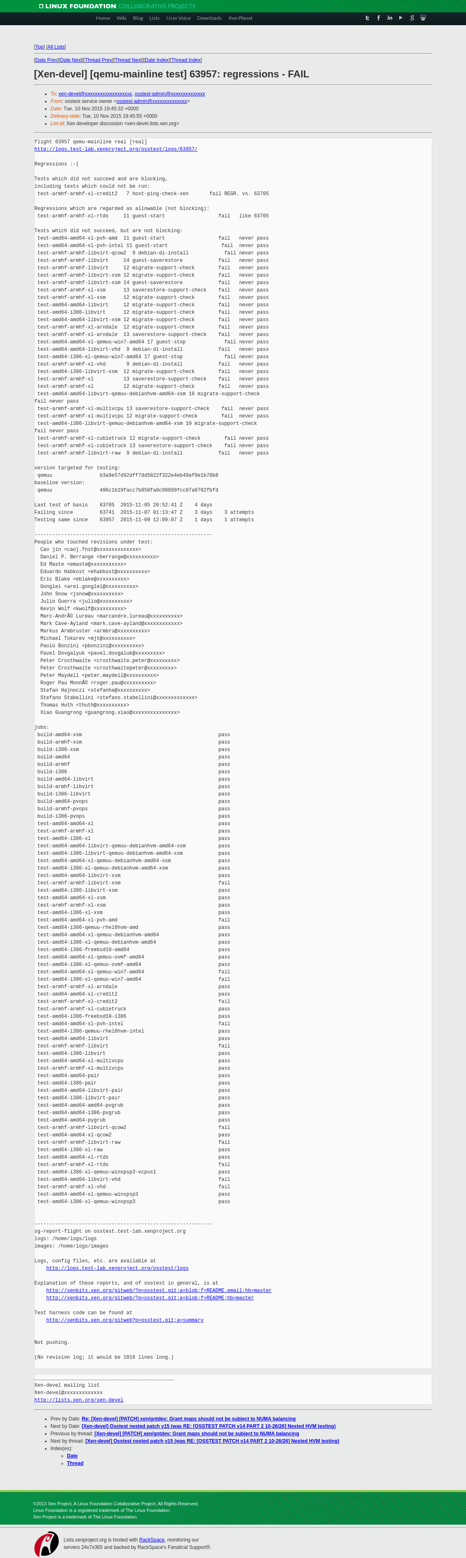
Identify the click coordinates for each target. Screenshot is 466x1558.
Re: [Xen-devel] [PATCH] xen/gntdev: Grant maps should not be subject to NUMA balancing (189, 1419)
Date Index (157, 60)
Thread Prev (98, 60)
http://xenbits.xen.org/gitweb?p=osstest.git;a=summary (125, 1320)
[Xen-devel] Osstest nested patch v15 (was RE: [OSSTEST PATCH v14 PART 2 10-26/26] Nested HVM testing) (209, 1426)
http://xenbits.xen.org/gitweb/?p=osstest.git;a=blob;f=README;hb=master (150, 1297)
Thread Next (128, 60)
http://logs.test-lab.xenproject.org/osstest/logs (117, 1268)
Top (39, 47)
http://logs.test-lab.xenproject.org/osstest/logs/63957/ (116, 149)
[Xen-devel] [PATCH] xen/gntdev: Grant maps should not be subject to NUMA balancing (196, 1434)
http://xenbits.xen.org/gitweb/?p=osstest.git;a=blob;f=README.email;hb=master (159, 1290)
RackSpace (151, 1540)
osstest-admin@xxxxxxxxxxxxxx (170, 94)
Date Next (71, 60)
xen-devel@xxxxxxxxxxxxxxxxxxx (95, 94)
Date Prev (46, 60)
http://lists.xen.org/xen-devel (79, 1400)
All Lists (55, 47)
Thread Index (186, 60)
